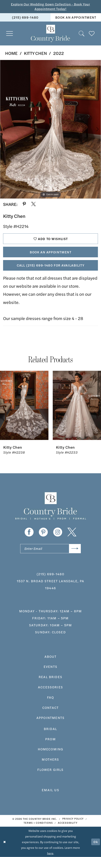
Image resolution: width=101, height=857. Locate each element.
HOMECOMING (50, 749)
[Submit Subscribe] (75, 548)
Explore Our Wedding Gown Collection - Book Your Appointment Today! (50, 6)
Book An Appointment (50, 252)
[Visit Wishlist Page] (92, 33)
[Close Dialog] (4, 841)
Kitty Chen (35, 53)
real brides (50, 677)
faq (50, 697)
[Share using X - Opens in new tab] (33, 204)
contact (50, 707)
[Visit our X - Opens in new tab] (71, 532)
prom (50, 739)
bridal (50, 728)
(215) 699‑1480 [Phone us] (25, 17)
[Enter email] (50, 548)
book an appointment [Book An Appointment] (75, 17)
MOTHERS (50, 759)
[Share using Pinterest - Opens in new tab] (24, 204)
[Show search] (82, 33)
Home (11, 53)
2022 (58, 53)
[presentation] (24, 405)
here (50, 853)
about (51, 656)
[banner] (50, 33)
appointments (50, 717)
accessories (50, 687)
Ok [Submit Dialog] (95, 842)
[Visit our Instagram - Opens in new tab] (57, 532)
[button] (9, 33)
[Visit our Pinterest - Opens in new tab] (43, 532)
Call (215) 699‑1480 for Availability (50, 265)
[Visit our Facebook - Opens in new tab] (29, 532)
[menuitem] (25, 17)
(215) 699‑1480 (51, 574)
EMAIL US (50, 790)
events (50, 666)
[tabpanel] (50, 129)
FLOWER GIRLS (50, 769)
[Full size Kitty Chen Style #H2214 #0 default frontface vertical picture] (50, 129)
